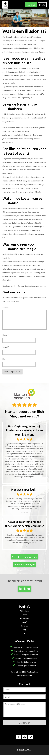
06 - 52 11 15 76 (22, 672)
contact (40, 286)
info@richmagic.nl (24, 675)
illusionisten (26, 114)
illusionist (20, 162)
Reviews (24, 626)
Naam (5, 335)
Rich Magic (24, 611)
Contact (31, 4)
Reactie (6, 307)
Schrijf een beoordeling (24, 557)
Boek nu (24, 589)
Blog (24, 629)
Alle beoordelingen (24, 564)
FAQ (24, 633)
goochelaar (6, 72)
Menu (42, 4)
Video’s (24, 622)
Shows (24, 615)
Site (3, 359)
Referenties (24, 618)
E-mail (5, 347)
